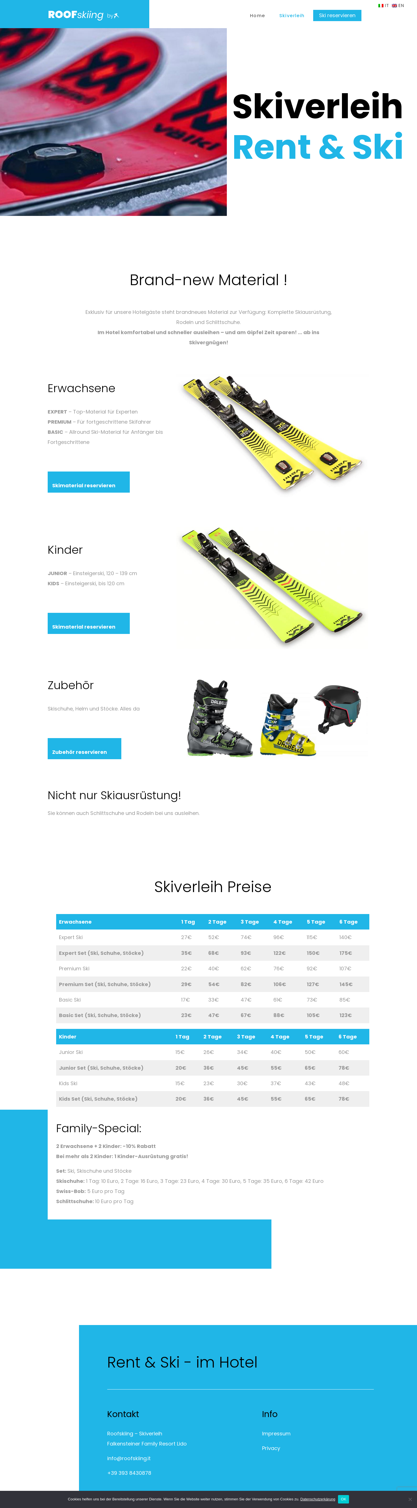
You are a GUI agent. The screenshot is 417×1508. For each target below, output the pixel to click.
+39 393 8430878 (129, 1472)
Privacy (271, 1448)
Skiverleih (292, 15)
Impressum (276, 1433)
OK (343, 1499)
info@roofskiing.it (129, 1458)
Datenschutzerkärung (317, 1499)
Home (257, 15)
